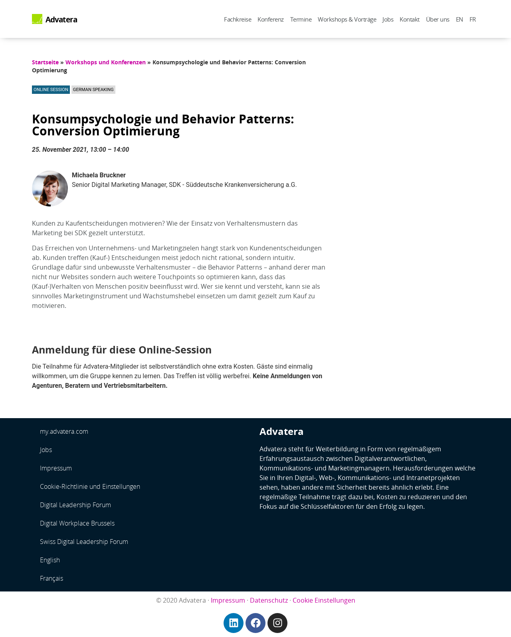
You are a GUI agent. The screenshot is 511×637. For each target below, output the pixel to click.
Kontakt (410, 19)
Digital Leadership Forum (75, 504)
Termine (301, 19)
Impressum (56, 468)
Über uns (438, 19)
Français (51, 578)
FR (472, 19)
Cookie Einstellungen (324, 600)
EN (459, 19)
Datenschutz (269, 600)
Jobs (387, 19)
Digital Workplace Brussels (77, 523)
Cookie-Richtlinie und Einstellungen (90, 486)
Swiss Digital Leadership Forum (84, 541)
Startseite (45, 62)
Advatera (61, 19)
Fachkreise (237, 19)
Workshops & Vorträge (347, 19)
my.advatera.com (64, 431)
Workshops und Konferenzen (105, 62)
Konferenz (270, 19)
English (50, 560)
